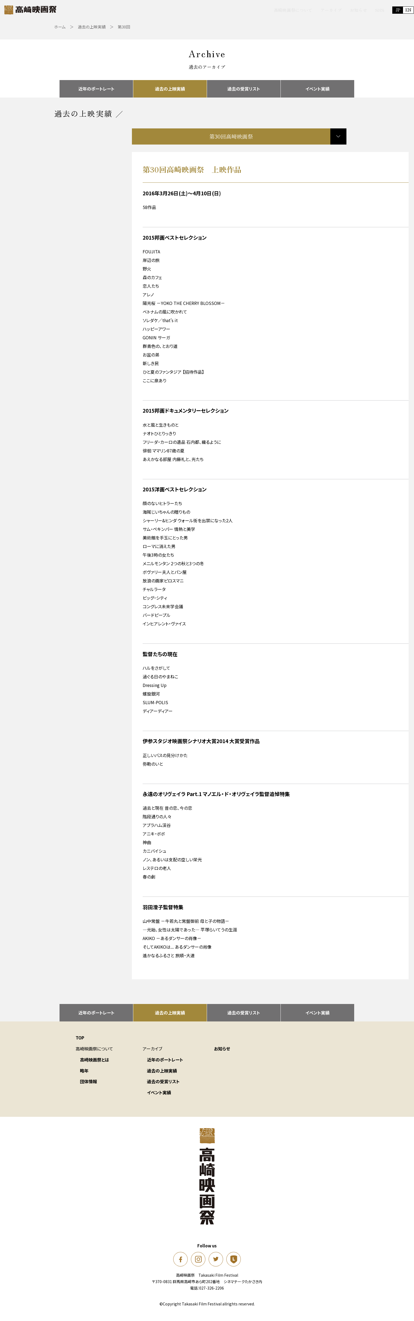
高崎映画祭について (271, 10)
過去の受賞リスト (243, 87)
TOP (80, 1040)
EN (387, 10)
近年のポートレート (96, 87)
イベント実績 (317, 87)
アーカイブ (309, 10)
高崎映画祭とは (94, 1062)
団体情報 (88, 1084)
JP (376, 10)
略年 (84, 1073)
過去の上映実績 (170, 87)
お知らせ (336, 10)
